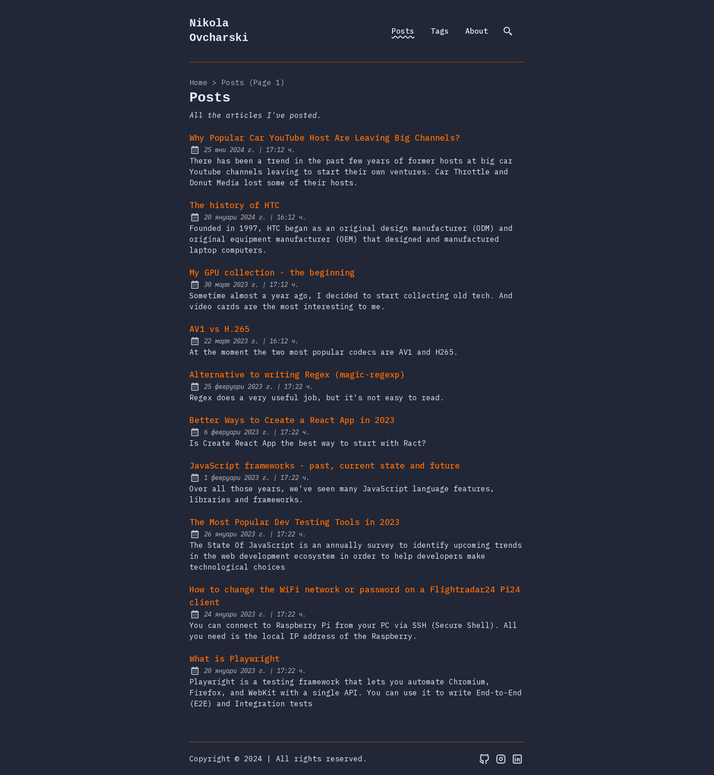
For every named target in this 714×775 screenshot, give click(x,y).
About (476, 31)
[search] (508, 31)
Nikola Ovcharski (219, 31)
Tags (440, 31)
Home (198, 82)
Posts (403, 31)
